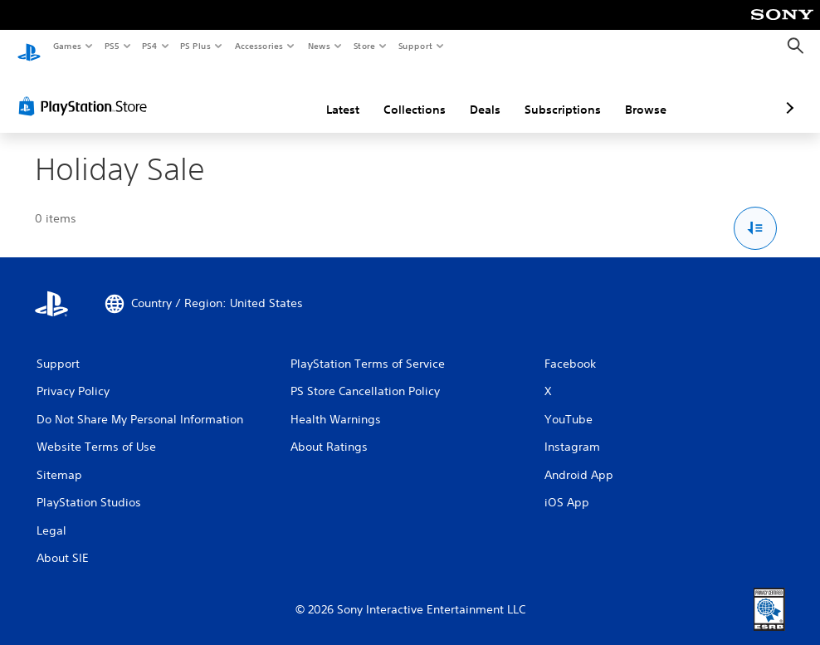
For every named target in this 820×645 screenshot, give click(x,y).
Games (66, 45)
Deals (397, 93)
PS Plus (196, 45)
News (319, 45)
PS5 (112, 45)
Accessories (258, 45)
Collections (326, 93)
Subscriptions (475, 93)
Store (364, 45)
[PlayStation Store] (86, 90)
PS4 (149, 45)
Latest (254, 93)
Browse (557, 93)
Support (415, 45)
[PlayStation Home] (29, 46)
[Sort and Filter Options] (756, 213)
